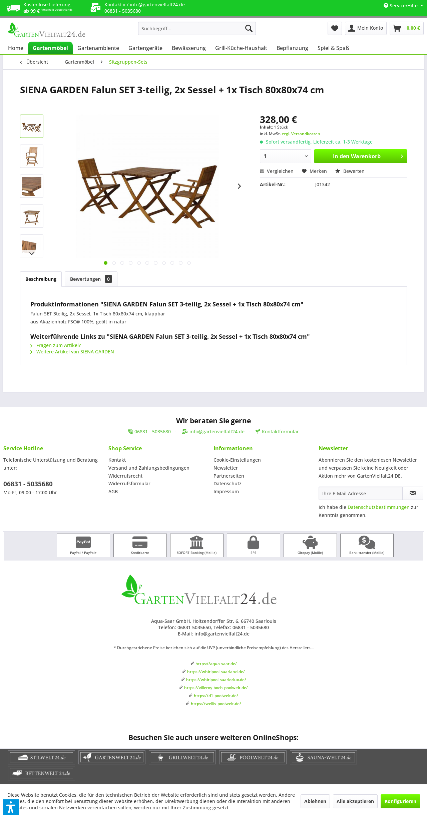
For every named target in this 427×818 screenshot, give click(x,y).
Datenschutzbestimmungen (379, 507)
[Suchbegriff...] (197, 28)
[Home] (15, 48)
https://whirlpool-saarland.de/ (216, 671)
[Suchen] (249, 28)
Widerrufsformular (129, 483)
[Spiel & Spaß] (333, 48)
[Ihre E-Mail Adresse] (361, 493)
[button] (11, 807)
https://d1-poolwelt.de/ (216, 695)
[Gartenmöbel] (50, 48)
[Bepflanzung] (292, 48)
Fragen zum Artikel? (55, 345)
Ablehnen (315, 801)
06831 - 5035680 (28, 484)
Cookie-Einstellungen (237, 460)
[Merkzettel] (335, 28)
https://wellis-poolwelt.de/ (216, 703)
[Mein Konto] (366, 28)
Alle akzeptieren (355, 801)
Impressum (226, 491)
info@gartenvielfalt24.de (157, 4)
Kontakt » (114, 4)
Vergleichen (277, 171)
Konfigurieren (400, 801)
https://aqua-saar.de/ (216, 663)
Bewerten (350, 171)
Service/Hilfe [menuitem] (401, 5)
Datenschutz (228, 483)
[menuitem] (197, 28)
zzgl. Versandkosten (301, 134)
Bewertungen (91, 279)
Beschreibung (40, 279)
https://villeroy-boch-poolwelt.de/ (216, 687)
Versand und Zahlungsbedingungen (148, 468)
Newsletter (226, 468)
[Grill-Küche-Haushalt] (241, 48)
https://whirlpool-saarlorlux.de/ (216, 679)
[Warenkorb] (407, 28)
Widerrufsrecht (125, 476)
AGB (113, 491)
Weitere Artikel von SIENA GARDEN (72, 351)
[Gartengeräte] (145, 48)
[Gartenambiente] (98, 48)
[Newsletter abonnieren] (412, 493)
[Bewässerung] (188, 48)
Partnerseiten (229, 476)
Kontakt (117, 460)
